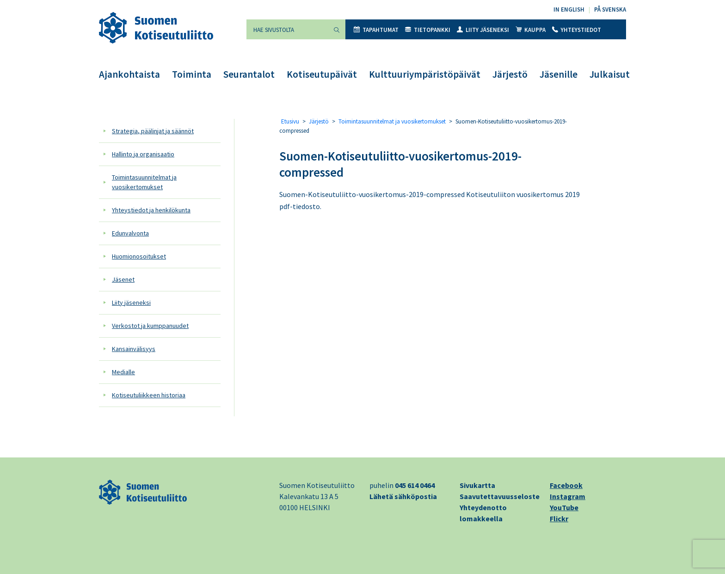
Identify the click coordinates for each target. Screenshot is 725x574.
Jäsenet (123, 279)
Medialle (123, 372)
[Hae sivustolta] (287, 29)
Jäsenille (559, 74)
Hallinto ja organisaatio (143, 154)
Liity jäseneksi (483, 30)
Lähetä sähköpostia (403, 496)
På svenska (610, 9)
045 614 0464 (415, 485)
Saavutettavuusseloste (500, 496)
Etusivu (290, 121)
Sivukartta (477, 485)
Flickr (559, 518)
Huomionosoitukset (139, 256)
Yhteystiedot (576, 30)
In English (568, 9)
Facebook (566, 485)
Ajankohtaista (129, 74)
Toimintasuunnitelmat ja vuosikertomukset (144, 182)
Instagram (567, 496)
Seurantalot (249, 74)
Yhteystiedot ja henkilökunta (151, 210)
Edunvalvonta (130, 233)
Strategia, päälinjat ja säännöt (153, 131)
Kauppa (531, 30)
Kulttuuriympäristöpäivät (424, 74)
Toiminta (191, 74)
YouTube (564, 507)
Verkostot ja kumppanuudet (150, 325)
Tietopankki (427, 30)
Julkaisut (610, 74)
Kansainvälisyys (133, 349)
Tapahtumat (376, 30)
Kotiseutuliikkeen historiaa (148, 395)
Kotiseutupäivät (322, 74)
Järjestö (510, 74)
